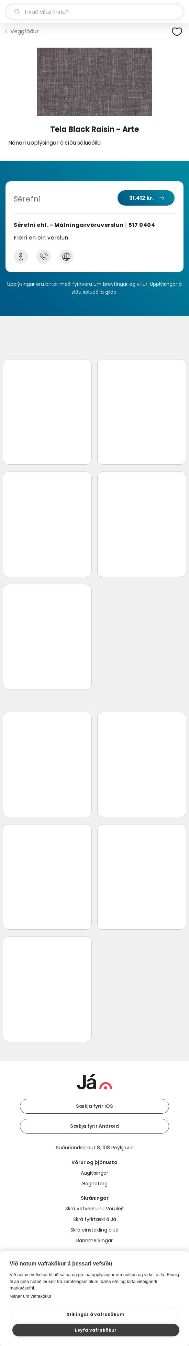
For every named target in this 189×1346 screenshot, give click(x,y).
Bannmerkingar (94, 1240)
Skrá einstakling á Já (94, 1229)
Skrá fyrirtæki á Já (94, 1219)
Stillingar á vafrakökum (96, 1314)
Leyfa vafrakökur (95, 1330)
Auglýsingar (94, 1173)
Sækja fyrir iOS (94, 1106)
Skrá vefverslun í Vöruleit (94, 1208)
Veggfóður (24, 31)
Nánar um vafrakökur (30, 1296)
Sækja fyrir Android (94, 1126)
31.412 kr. (141, 198)
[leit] (94, 11)
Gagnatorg (94, 1183)
